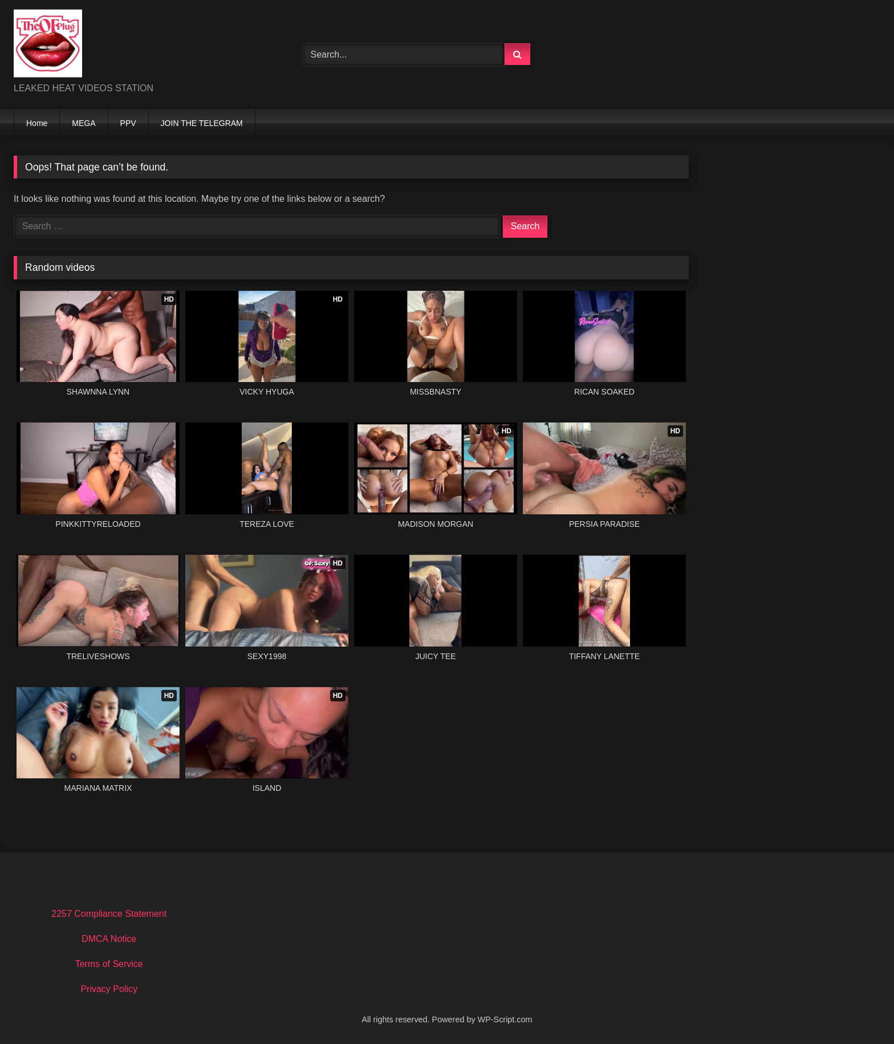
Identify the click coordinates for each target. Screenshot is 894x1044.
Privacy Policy (108, 989)
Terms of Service (109, 964)
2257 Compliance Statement (108, 914)
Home (36, 123)
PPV (128, 123)
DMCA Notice (109, 939)
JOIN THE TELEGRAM (202, 123)
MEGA (83, 123)
